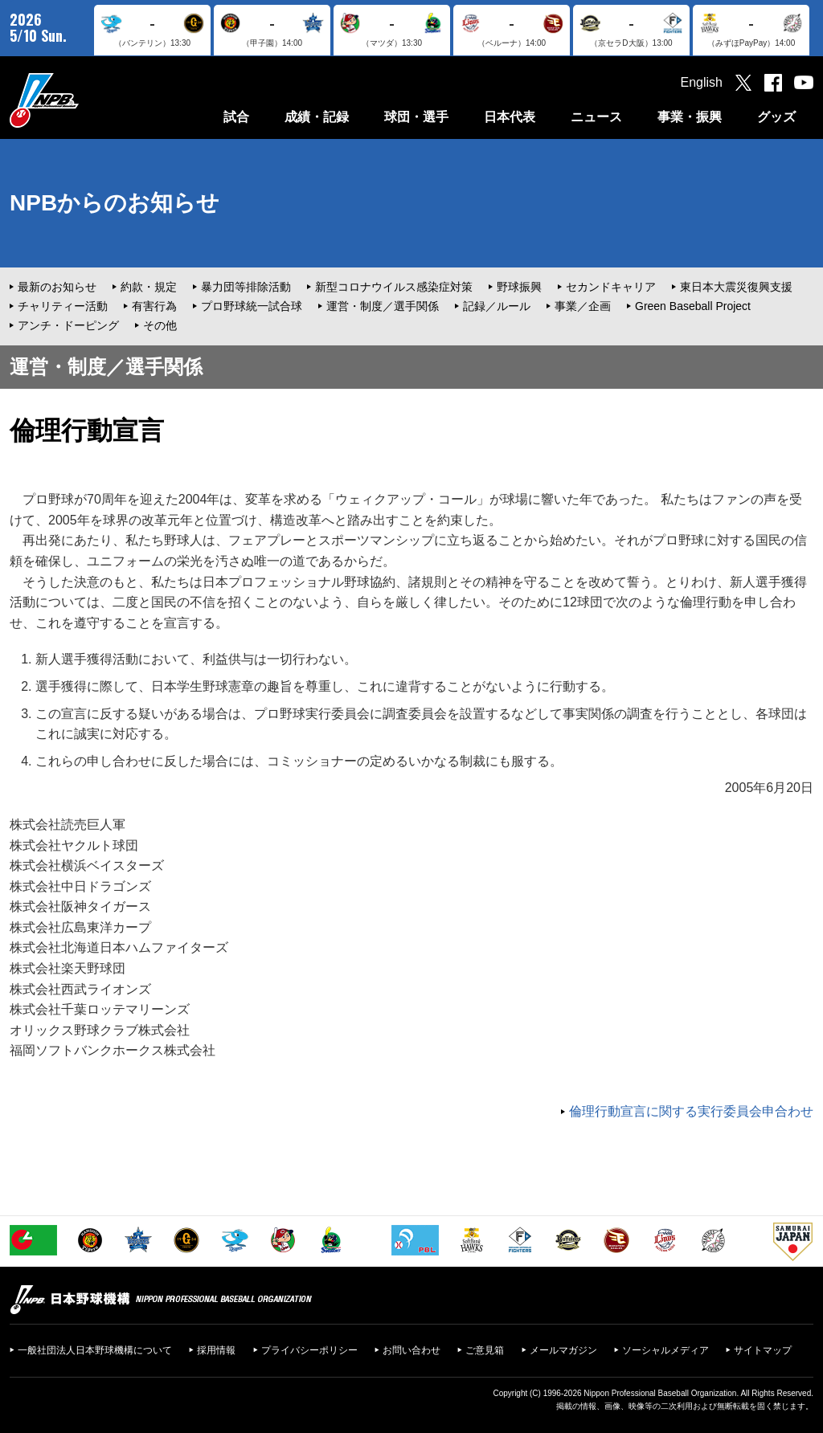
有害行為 (154, 306)
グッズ (776, 117)
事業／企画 (583, 306)
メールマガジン (563, 1350)
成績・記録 (317, 117)
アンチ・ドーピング (68, 325)
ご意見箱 (484, 1350)
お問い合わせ (411, 1350)
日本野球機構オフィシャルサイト (84, 100)
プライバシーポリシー (309, 1350)
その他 (160, 325)
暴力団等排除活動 (246, 286)
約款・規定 (149, 286)
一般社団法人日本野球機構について (95, 1350)
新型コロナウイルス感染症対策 (394, 286)
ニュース (596, 117)
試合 (236, 117)
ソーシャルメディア (665, 1350)
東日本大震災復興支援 (736, 286)
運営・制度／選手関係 (382, 306)
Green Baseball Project (693, 306)
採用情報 (216, 1350)
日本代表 (509, 117)
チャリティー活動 (63, 306)
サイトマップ (763, 1350)
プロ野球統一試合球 (251, 306)
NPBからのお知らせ (114, 202)
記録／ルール (496, 306)
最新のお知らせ (57, 286)
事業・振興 (689, 117)
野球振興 (519, 286)
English (702, 82)
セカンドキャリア (611, 286)
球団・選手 (416, 117)
